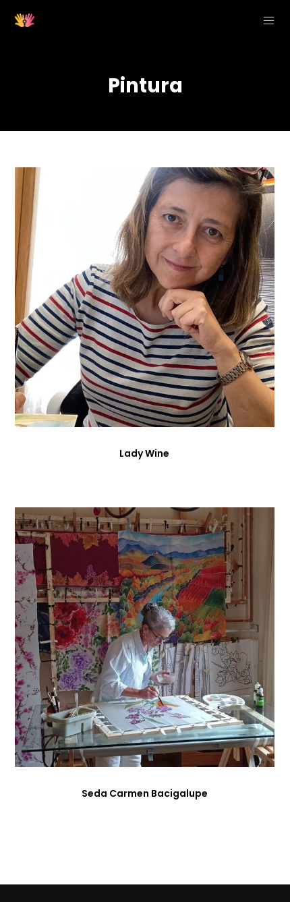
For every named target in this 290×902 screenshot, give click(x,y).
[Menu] (265, 20)
